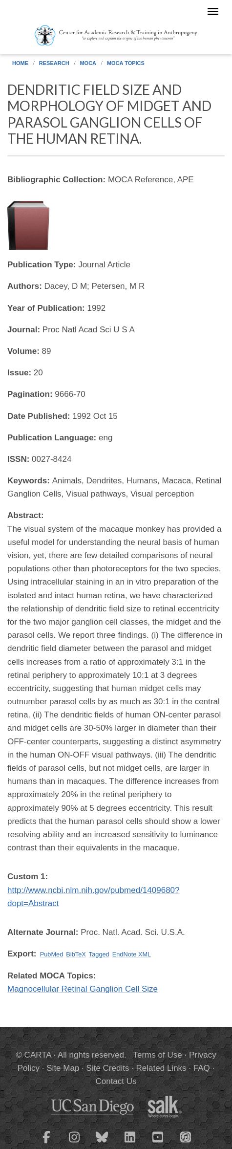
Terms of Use (157, 1055)
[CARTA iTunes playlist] (185, 1136)
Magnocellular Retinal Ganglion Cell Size (82, 989)
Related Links (161, 1068)
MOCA (88, 63)
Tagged (99, 954)
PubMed (51, 954)
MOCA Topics (126, 63)
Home (20, 63)
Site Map (62, 1068)
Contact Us (115, 1081)
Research (54, 63)
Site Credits (107, 1068)
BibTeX (75, 954)
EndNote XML (131, 954)
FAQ (201, 1068)
